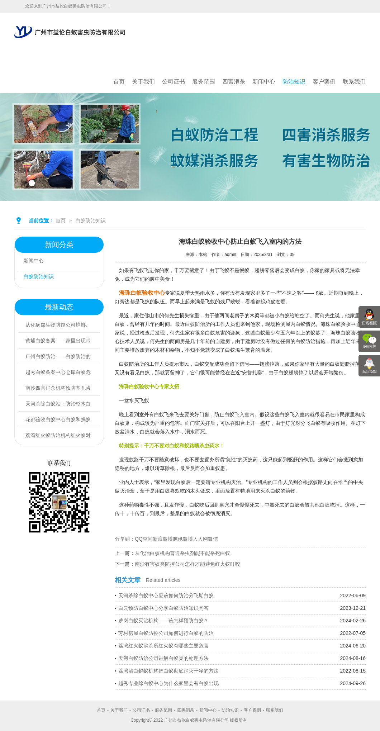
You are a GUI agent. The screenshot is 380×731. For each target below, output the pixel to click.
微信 (213, 539)
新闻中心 (263, 82)
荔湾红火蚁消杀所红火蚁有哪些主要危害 (163, 646)
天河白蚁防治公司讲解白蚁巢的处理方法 (163, 658)
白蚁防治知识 (91, 220)
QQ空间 (144, 539)
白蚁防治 (195, 324)
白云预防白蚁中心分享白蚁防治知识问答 (163, 608)
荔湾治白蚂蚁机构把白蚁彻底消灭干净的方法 (168, 671)
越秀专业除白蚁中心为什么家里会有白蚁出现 (168, 683)
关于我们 (143, 82)
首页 (119, 82)
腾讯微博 (183, 539)
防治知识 (293, 82)
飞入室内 (244, 414)
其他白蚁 (320, 505)
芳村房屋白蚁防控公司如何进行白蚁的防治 (166, 633)
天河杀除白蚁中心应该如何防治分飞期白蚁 (166, 595)
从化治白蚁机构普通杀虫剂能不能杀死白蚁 (182, 553)
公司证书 (173, 82)
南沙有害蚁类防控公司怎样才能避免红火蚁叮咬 (187, 564)
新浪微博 (163, 539)
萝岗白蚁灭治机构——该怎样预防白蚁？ (163, 620)
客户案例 (324, 82)
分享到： (125, 539)
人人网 (200, 539)
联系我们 (354, 82)
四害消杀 (233, 82)
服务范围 (203, 82)
